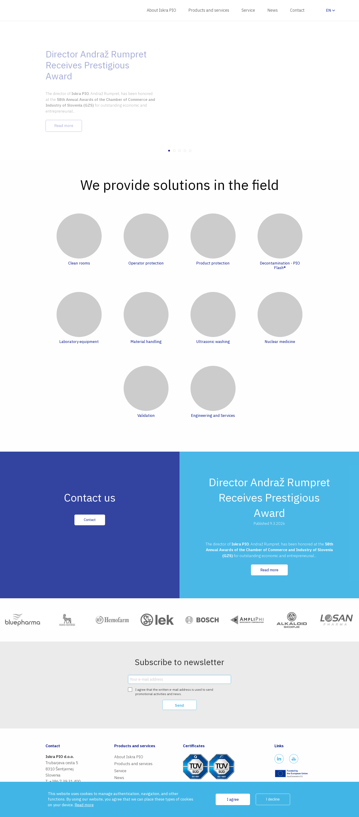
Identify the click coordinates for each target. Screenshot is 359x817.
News (272, 10)
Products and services (208, 10)
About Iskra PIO (161, 10)
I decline (273, 799)
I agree (233, 799)
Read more (269, 570)
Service (248, 10)
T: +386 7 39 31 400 (63, 781)
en (328, 10)
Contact (297, 10)
